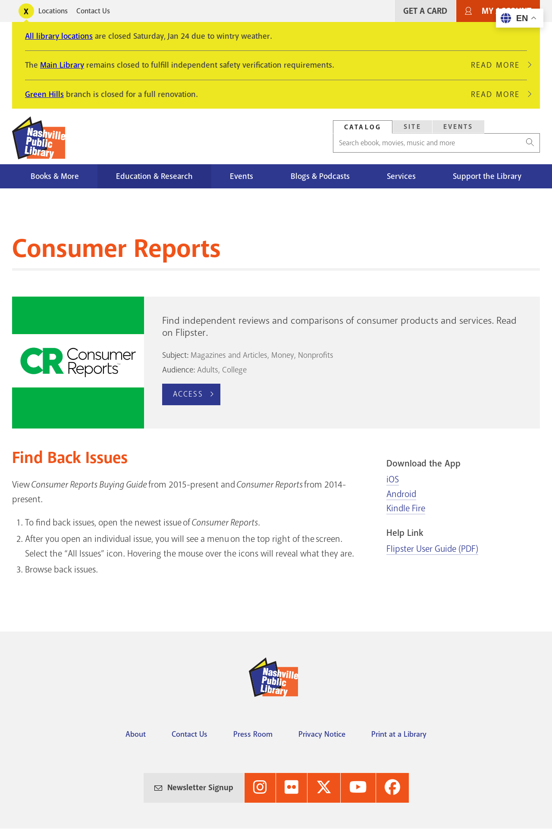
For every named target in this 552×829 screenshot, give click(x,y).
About (135, 734)
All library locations (59, 36)
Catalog (362, 127)
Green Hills (44, 94)
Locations (53, 11)
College (234, 370)
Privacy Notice (321, 734)
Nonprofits (315, 355)
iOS (392, 479)
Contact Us (93, 11)
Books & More (55, 176)
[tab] (362, 127)
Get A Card (425, 11)
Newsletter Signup (200, 787)
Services (401, 176)
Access (188, 394)
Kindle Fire (405, 508)
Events (458, 126)
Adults (207, 370)
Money (282, 355)
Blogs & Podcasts (320, 176)
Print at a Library (399, 734)
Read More (499, 65)
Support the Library (487, 176)
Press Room (253, 734)
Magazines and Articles (229, 355)
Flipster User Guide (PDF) (432, 548)
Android (401, 494)
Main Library (62, 65)
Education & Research (154, 176)
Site (412, 126)
